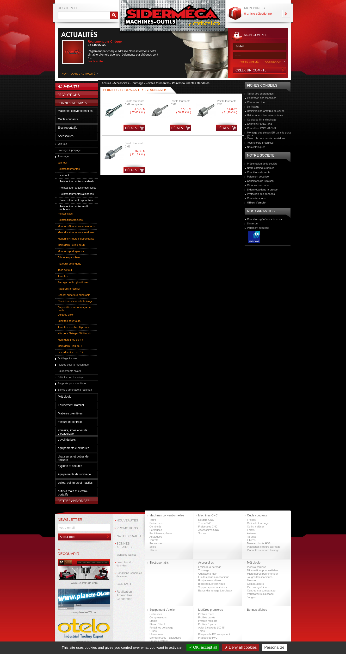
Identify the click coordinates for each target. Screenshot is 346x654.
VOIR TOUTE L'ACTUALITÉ (78, 73)
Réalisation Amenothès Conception (124, 595)
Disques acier (66, 314)
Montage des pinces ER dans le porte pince (269, 134)
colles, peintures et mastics (75, 482)
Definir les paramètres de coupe (265, 110)
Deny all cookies (241, 647)
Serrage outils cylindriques (73, 282)
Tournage (63, 156)
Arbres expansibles (69, 257)
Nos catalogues (256, 147)
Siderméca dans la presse (262, 189)
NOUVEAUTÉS (127, 520)
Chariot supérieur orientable (74, 294)
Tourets (153, 540)
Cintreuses (155, 614)
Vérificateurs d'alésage (260, 593)
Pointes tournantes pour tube (76, 200)
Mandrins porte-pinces (71, 251)
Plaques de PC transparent (214, 634)
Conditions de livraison (260, 180)
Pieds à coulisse (256, 566)
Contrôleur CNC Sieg (259, 123)
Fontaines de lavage (161, 627)
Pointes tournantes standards (77, 181)
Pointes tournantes (69, 168)
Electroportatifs (67, 127)
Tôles (201, 630)
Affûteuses (155, 536)
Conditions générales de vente (265, 219)
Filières (251, 540)
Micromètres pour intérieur (262, 573)
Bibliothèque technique (71, 377)
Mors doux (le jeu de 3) (71, 244)
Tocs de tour (65, 269)
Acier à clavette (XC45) (211, 627)
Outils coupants (68, 119)
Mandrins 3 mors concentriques (76, 226)
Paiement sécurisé (258, 176)
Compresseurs (158, 617)
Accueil (106, 83)
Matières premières (70, 413)
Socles (202, 533)
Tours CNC (204, 523)
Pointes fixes (65, 213)
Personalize (274, 647)
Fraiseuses (155, 523)
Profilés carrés (206, 617)
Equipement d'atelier (71, 405)
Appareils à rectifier (69, 288)
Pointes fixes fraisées (70, 219)
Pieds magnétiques (258, 587)
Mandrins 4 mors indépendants (76, 238)
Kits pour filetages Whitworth (74, 333)
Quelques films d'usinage (262, 119)
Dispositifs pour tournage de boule (74, 309)
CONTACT (124, 584)
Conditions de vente (258, 172)
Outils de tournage (258, 523)
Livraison (252, 223)
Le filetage (253, 106)
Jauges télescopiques (259, 577)
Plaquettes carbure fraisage (263, 550)
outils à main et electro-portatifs (73, 492)
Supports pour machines (72, 383)
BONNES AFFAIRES (124, 545)
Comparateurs (255, 583)
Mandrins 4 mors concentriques (76, 232)
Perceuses (155, 529)
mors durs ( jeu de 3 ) (70, 352)
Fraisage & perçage (69, 150)
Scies (152, 546)
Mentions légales (126, 554)
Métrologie (64, 396)
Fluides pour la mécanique (73, 364)
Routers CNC (206, 519)
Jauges (251, 597)
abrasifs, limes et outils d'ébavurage (72, 432)
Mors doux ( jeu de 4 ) (70, 345)
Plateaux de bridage (69, 263)
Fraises (251, 519)
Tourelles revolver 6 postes (73, 327)
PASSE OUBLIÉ (249, 61)
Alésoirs (251, 533)
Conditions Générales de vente (129, 574)
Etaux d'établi (157, 624)
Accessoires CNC (208, 529)
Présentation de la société (262, 163)
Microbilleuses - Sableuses (165, 637)
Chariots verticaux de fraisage (75, 301)
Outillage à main (67, 358)
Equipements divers (69, 370)
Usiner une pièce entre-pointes (265, 115)
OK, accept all (203, 647)
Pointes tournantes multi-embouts (74, 208)
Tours (152, 519)
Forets (250, 529)
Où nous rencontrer (258, 185)
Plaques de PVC (208, 637)
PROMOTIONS (127, 528)
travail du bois (67, 439)
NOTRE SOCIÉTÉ (129, 536)
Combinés (155, 526)
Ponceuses (155, 543)
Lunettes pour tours (69, 320)
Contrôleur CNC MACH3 (261, 128)
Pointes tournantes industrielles (78, 187)
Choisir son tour (256, 102)
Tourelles (63, 276)
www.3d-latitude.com (84, 583)
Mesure (251, 580)
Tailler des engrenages (260, 93)
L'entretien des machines (261, 97)
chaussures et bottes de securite (73, 458)
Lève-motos (156, 634)
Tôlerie (153, 550)
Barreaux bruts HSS (259, 543)
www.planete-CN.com (84, 612)
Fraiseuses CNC (208, 526)
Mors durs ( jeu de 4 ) (70, 339)
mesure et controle (70, 422)
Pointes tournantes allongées (77, 193)
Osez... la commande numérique (266, 138)
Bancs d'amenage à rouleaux (75, 389)
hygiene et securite (70, 466)
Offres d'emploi (256, 202)
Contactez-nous (256, 198)
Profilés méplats (207, 620)
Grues (153, 630)
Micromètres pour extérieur (262, 570)
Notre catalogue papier (260, 167)
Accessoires (66, 136)
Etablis (153, 620)
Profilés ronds (206, 614)
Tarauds (251, 536)
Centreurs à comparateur (261, 590)
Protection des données (261, 193)
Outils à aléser (255, 526)
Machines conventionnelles (75, 111)
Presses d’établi (158, 641)
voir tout (62, 143)
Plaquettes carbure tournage (263, 546)
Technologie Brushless (260, 142)
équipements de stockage (74, 474)
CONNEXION (273, 61)
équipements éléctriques (73, 448)
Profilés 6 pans (207, 624)
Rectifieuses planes (160, 533)
